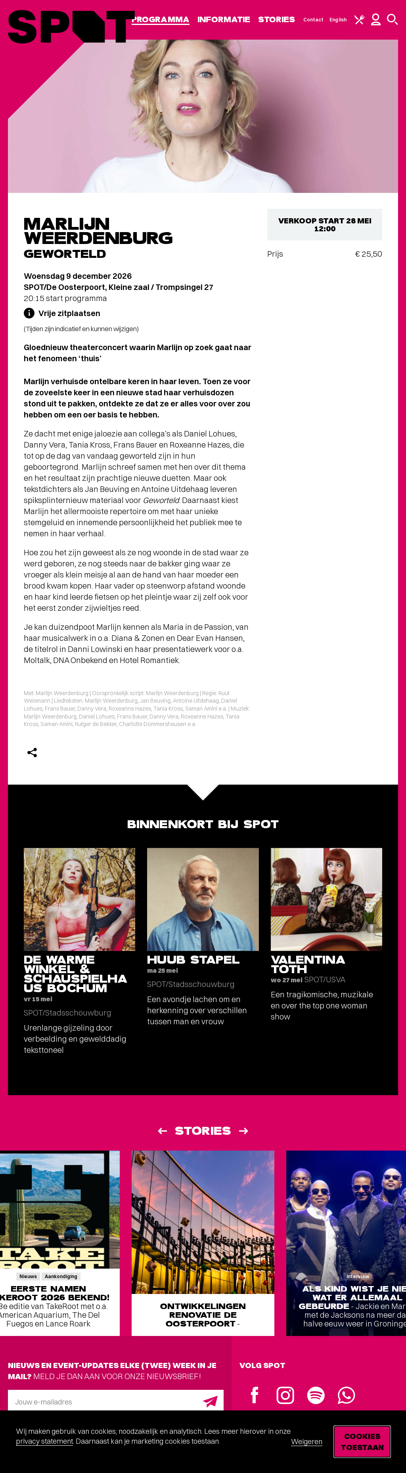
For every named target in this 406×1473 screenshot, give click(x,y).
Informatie (223, 20)
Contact (313, 20)
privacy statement (44, 1441)
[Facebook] (254, 1396)
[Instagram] (285, 1396)
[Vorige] (162, 1131)
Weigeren (306, 1441)
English (338, 20)
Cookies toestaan (362, 1441)
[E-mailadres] (116, 1402)
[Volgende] (244, 1131)
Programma (161, 20)
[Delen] (32, 752)
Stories (276, 20)
